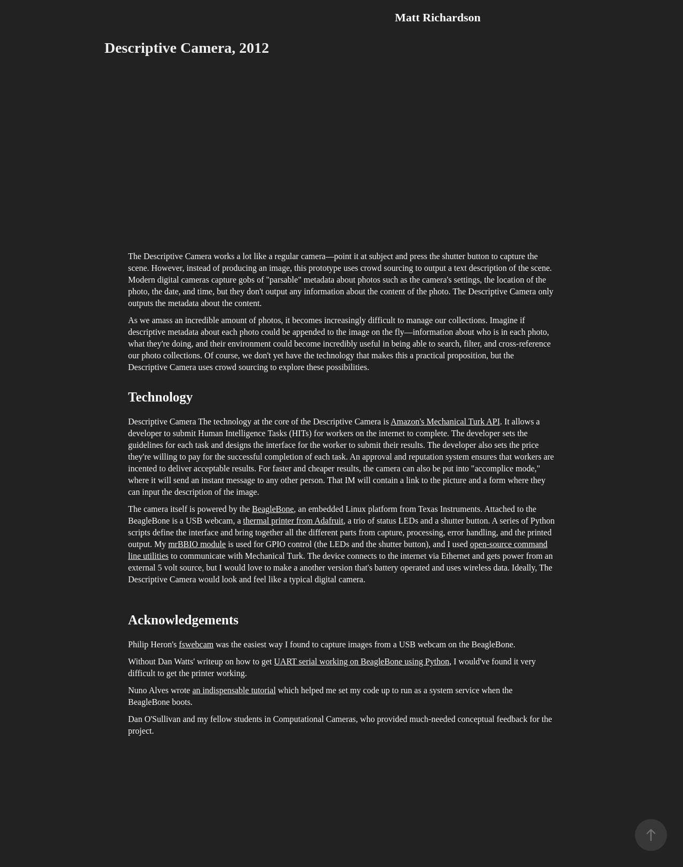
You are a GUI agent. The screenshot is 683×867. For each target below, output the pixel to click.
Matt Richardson (438, 17)
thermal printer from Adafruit (293, 520)
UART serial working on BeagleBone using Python (362, 661)
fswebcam (196, 644)
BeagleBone (272, 508)
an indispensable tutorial (233, 690)
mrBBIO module (197, 544)
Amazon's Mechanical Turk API (445, 421)
